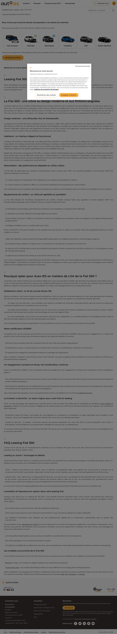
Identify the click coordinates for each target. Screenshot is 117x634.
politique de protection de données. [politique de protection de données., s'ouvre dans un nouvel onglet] (46, 89)
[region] (59, 81)
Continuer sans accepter (82, 66)
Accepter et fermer (68, 95)
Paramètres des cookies (46, 95)
